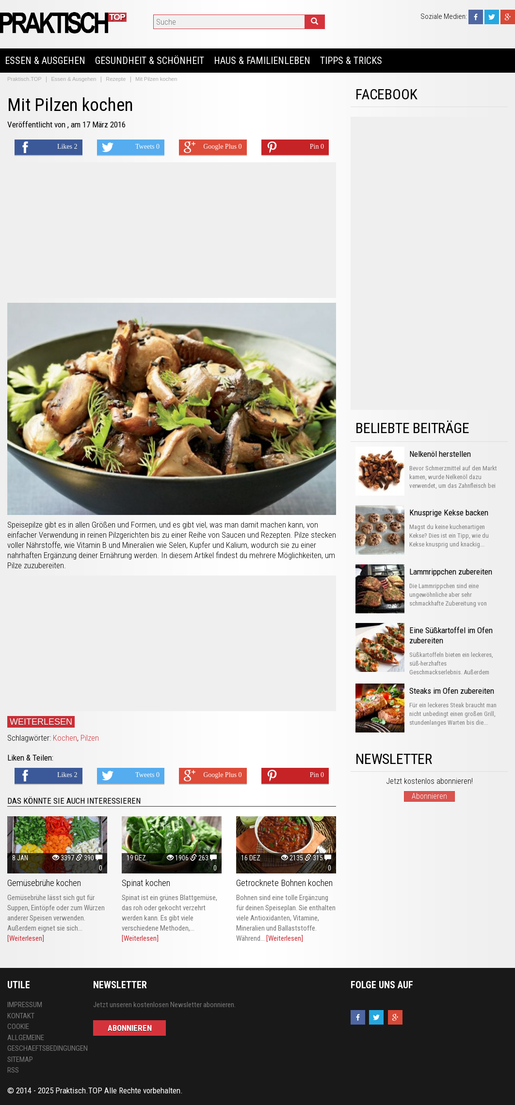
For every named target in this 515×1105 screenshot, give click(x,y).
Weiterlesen (41, 722)
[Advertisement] (171, 230)
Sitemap (20, 1059)
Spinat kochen (146, 882)
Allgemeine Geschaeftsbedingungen (43, 1043)
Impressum (24, 1004)
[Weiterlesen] (25, 938)
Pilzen (89, 738)
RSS (13, 1070)
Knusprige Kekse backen (448, 512)
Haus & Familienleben (262, 60)
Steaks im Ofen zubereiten (451, 691)
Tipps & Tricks (351, 60)
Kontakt (20, 1016)
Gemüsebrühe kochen (44, 882)
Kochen (65, 738)
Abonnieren (429, 796)
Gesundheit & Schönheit (149, 60)
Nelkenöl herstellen (440, 454)
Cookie (18, 1026)
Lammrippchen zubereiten (450, 571)
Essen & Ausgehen (45, 60)
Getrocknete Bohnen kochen (284, 882)
